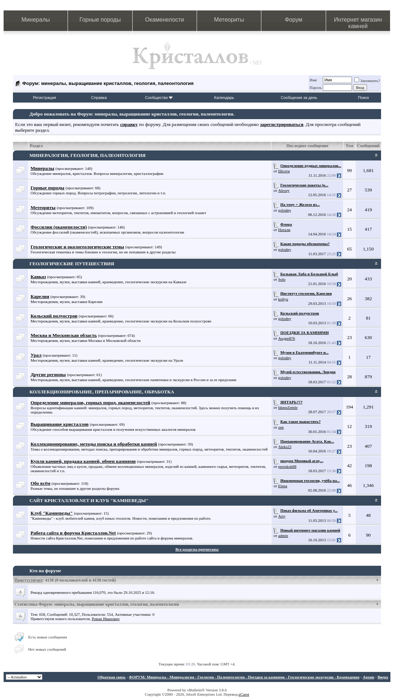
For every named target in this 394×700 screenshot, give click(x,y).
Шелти (284, 171)
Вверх (382, 677)
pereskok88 (287, 466)
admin (283, 535)
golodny (284, 210)
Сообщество (159, 97)
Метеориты (229, 20)
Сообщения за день (299, 97)
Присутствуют (28, 580)
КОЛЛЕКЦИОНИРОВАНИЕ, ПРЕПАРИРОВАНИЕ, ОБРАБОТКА (101, 391)
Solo (281, 279)
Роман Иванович (105, 619)
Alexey (284, 190)
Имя (313, 80)
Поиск (363, 97)
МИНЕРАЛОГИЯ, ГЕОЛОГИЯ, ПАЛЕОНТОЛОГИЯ (87, 155)
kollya (283, 299)
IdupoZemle (288, 407)
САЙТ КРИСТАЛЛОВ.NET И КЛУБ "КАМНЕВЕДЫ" (88, 500)
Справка (99, 97)
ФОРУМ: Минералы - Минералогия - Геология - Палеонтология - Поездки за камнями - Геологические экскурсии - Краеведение (244, 677)
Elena (282, 486)
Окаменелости (164, 20)
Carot (244, 694)
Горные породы (100, 20)
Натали (284, 229)
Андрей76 (286, 338)
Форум (293, 20)
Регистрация (44, 97)
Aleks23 (285, 446)
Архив (368, 677)
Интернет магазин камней (358, 23)
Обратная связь (111, 677)
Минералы (36, 20)
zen (281, 427)
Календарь (224, 97)
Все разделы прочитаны (197, 549)
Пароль (316, 87)
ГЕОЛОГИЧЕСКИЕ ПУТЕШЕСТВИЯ (71, 263)
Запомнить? (367, 80)
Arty (281, 516)
